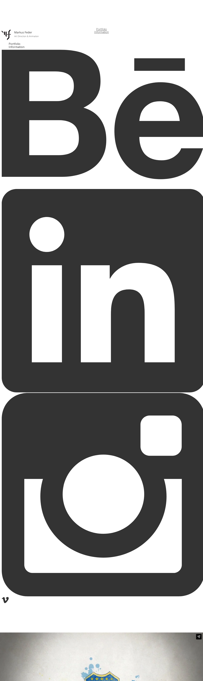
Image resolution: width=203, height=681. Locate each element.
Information (16, 47)
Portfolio (14, 44)
